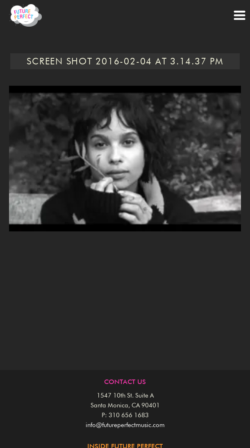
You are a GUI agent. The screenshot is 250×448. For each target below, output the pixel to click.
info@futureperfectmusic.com (125, 425)
